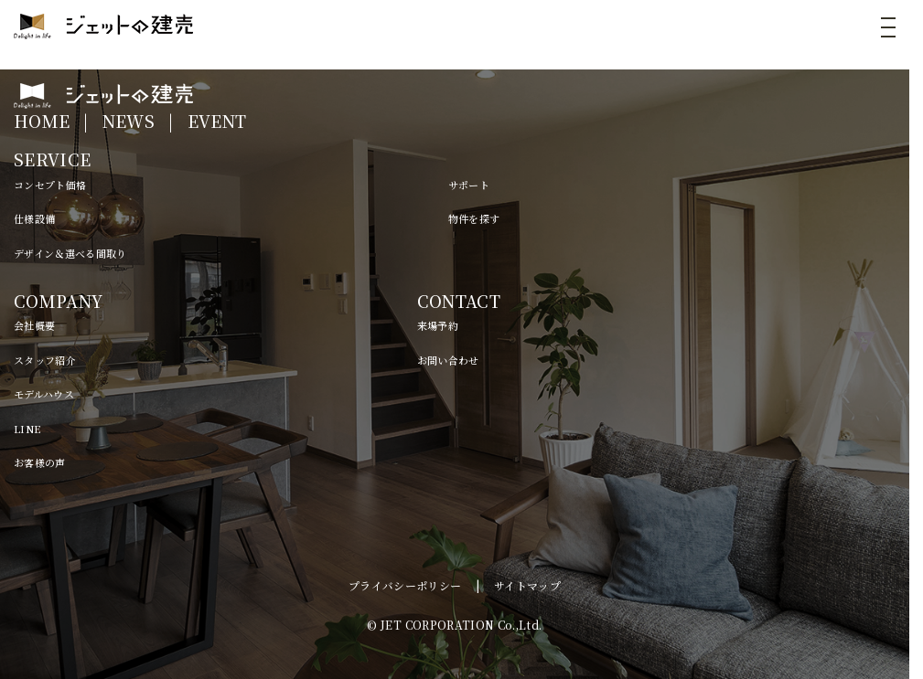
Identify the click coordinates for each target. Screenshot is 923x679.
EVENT (217, 121)
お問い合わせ (448, 360)
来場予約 (437, 325)
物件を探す (474, 218)
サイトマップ (527, 585)
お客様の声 (40, 462)
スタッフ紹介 (45, 360)
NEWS (128, 121)
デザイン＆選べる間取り (70, 253)
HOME (42, 121)
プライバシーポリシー (405, 585)
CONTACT (458, 301)
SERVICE (52, 159)
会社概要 (34, 325)
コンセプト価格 (50, 184)
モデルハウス (44, 394)
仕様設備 (34, 218)
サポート (468, 184)
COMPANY (58, 301)
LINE (27, 428)
